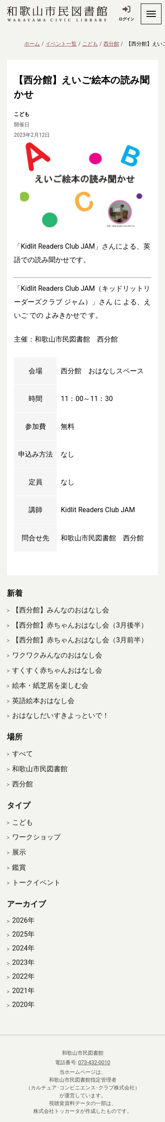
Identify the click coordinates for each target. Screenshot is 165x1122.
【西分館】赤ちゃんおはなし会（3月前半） (80, 649)
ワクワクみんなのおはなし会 (57, 665)
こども (90, 44)
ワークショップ (36, 846)
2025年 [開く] (23, 944)
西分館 (111, 44)
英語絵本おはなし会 (43, 710)
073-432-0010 (94, 1062)
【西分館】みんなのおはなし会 (60, 619)
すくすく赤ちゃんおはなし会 (57, 680)
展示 (19, 862)
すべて (22, 763)
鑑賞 (19, 877)
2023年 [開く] (23, 972)
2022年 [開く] (23, 986)
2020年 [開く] (23, 1014)
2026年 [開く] (23, 930)
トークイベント (36, 892)
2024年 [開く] (23, 958)
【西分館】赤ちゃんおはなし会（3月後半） (80, 634)
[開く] (151, 13)
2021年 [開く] (23, 1000)
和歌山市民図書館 (40, 778)
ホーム (32, 44)
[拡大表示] (82, 184)
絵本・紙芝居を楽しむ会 (50, 695)
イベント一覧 (61, 44)
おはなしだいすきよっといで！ (60, 725)
